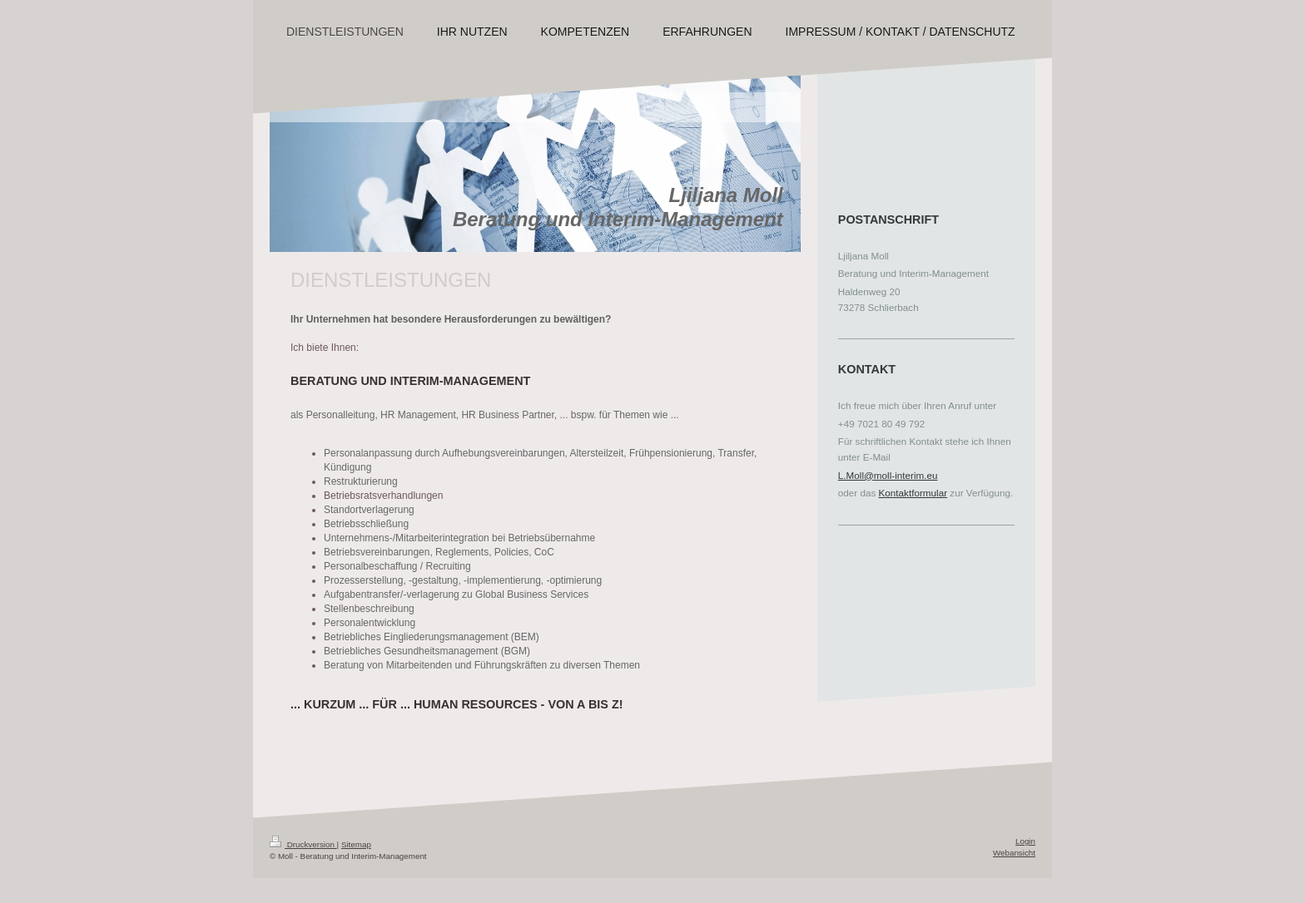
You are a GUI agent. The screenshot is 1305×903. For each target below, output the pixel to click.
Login (1025, 841)
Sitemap (356, 844)
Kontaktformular (913, 492)
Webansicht (1014, 852)
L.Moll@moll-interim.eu (888, 475)
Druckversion (303, 844)
